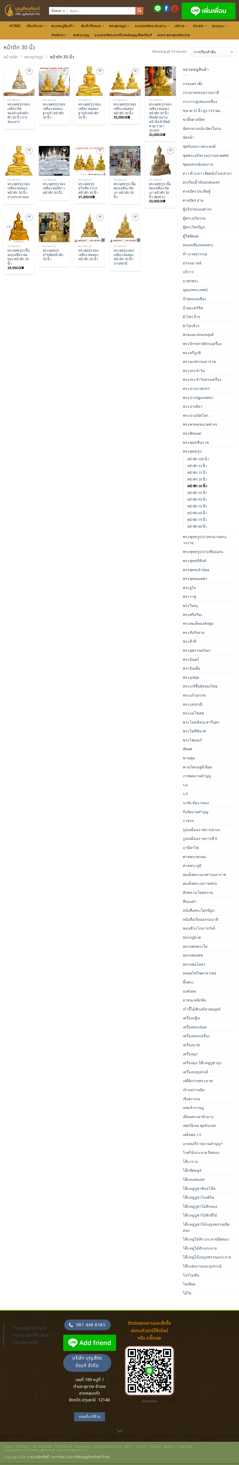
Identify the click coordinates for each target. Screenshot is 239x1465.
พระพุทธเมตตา (195, 578)
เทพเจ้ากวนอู (193, 1107)
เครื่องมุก (190, 1054)
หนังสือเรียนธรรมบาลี (200, 919)
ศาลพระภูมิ (192, 865)
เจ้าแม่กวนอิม (194, 1089)
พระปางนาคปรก (196, 388)
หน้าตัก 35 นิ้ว (197, 493)
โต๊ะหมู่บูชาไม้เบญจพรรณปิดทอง (206, 1227)
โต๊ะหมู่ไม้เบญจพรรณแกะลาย (207, 1257)
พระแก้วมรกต (194, 695)
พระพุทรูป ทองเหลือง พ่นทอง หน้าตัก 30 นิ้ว (88, 254)
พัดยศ (187, 749)
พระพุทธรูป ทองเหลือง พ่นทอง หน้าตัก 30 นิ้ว (125, 108)
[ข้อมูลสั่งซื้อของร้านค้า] (213, 51)
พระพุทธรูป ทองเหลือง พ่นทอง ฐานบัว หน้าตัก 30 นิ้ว (54, 110)
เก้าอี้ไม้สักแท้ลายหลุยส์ (201, 1009)
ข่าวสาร (200, 26)
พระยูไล (189, 587)
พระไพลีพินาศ (194, 731)
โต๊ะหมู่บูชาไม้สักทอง (200, 1206)
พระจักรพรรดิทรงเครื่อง (202, 343)
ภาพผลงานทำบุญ (197, 776)
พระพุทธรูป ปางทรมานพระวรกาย (205, 539)
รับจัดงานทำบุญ (195, 812)
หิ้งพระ (188, 982)
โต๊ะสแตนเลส (194, 1179)
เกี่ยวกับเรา (36, 26)
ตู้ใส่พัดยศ (191, 236)
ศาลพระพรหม (194, 856)
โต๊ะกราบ (190, 1161)
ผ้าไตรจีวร (191, 325)
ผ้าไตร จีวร (191, 316)
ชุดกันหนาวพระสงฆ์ (199, 146)
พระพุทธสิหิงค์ (194, 560)
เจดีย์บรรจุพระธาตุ (198, 1080)
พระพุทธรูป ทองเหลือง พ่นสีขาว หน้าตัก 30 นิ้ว (54, 188)
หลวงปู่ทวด (192, 937)
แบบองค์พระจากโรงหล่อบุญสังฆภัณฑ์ (123, 35)
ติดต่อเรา (60, 35)
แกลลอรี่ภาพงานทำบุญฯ (203, 1143)
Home (15, 26)
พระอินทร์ (191, 659)
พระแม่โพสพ (193, 713)
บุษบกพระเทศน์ (195, 289)
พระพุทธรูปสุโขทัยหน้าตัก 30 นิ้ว (53, 254)
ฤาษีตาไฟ (191, 847)
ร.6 (185, 785)
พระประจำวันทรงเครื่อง (202, 379)
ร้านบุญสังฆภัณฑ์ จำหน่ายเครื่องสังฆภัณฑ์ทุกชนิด (30, 1335)
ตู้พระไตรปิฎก (194, 227)
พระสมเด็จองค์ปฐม (198, 623)
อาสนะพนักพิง (194, 1000)
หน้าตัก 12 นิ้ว (197, 466)
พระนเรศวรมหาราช (199, 361)
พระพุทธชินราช (196, 442)
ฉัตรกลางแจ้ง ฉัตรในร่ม (202, 128)
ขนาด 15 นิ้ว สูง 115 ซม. (202, 110)
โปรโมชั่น (191, 1275)
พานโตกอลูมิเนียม (197, 767)
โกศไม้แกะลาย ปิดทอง (201, 1152)
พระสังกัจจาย (193, 632)
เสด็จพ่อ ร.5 (192, 1134)
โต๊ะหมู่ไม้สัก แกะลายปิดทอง (206, 1239)
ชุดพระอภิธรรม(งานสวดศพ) (206, 155)
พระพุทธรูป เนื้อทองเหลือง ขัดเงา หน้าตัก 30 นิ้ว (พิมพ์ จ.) (160, 190)
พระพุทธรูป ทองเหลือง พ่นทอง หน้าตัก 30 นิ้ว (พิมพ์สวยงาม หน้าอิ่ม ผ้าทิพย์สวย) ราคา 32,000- (160, 117)
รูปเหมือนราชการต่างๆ (201, 829)
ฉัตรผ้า (188, 137)
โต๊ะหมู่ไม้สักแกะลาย (200, 1248)
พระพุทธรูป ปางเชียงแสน (203, 551)
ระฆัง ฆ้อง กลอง (196, 802)
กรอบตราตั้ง (193, 83)
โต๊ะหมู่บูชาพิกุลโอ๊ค (199, 1188)
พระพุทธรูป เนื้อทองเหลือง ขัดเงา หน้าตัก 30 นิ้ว (125, 190)
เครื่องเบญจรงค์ (195, 1072)
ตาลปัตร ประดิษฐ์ (196, 191)
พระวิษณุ (190, 605)
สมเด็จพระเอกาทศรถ (200, 883)
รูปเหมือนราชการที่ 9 (200, 838)
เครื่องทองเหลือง (196, 1036)
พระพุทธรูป (119, 26)
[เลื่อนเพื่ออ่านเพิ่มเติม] (119, 1431)
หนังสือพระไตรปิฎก (199, 910)
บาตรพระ (190, 281)
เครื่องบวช (191, 1045)
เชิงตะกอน (191, 1098)
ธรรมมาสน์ (192, 263)
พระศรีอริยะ (193, 614)
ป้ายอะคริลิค (193, 308)
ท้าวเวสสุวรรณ (195, 254)
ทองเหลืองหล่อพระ (198, 245)
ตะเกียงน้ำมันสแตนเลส (201, 182)
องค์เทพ (189, 991)
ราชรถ (188, 820)
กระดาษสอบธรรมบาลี (201, 92)
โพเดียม (189, 1284)
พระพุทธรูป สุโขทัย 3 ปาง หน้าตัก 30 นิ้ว (88, 188)
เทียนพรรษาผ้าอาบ (198, 1116)
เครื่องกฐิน (191, 1018)
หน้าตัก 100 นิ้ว (198, 459)
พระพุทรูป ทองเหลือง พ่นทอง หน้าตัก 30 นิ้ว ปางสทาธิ (124, 256)
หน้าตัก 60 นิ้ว (197, 513)
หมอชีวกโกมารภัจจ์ (199, 928)
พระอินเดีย (191, 668)
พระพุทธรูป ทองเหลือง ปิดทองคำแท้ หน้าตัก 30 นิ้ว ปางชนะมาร (18, 113)
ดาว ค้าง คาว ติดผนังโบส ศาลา (207, 173)
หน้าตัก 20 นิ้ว (197, 479)
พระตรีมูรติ (192, 352)
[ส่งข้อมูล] (139, 11)
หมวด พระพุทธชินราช (173, 35)
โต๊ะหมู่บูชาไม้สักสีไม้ (200, 1215)
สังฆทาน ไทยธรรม (198, 892)
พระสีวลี (189, 641)
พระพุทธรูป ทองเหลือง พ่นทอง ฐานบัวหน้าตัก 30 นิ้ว (89, 110)
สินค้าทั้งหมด (92, 26)
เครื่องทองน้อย (194, 1027)
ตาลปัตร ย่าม (193, 200)
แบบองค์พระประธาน (152, 26)
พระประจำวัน (194, 370)
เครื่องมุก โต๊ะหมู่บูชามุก (202, 1062)
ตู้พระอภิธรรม (194, 218)
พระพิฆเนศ (192, 433)
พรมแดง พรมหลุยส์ (198, 334)
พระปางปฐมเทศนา (198, 397)
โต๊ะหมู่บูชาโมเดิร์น (198, 1197)
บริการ (181, 26)
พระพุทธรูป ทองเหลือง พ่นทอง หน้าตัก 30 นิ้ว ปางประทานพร (18, 190)
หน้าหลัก (10, 57)
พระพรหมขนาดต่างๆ (200, 424)
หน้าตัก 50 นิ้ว (197, 506)
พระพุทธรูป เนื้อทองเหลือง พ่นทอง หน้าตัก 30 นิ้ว (18, 256)
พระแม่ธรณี (192, 704)
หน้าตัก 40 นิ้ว (197, 499)
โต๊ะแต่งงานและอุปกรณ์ (202, 1266)
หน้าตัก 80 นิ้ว (197, 526)
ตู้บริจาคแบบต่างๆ (197, 209)
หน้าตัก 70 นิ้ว (197, 520)
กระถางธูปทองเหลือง (200, 101)
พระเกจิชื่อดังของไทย (200, 686)
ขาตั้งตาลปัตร (194, 119)
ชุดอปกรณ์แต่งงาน (198, 164)
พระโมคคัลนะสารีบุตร (201, 722)
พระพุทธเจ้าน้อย (196, 569)
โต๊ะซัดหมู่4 (192, 1170)
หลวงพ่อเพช (193, 955)
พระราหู (189, 596)
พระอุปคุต (191, 677)
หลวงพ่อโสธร (194, 964)
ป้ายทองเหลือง (194, 298)
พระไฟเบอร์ (192, 740)
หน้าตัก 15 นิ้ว (197, 472)
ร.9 (185, 793)
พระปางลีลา (193, 406)
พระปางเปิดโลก (195, 415)
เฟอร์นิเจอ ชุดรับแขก (199, 1125)
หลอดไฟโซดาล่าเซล (199, 973)
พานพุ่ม (189, 758)
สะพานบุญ (81, 35)
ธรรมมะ (219, 26)
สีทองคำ (189, 901)
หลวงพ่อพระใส (195, 946)
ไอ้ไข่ (187, 1293)
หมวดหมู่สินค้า (63, 26)
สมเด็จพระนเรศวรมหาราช (204, 874)
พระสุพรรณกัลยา (197, 650)
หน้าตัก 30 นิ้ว (197, 486)
